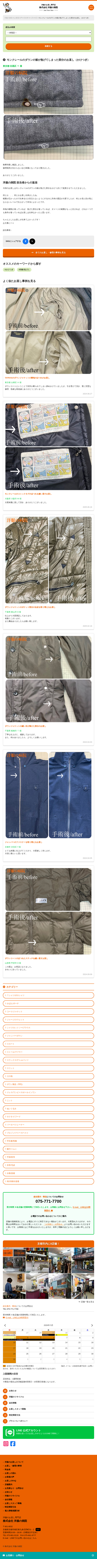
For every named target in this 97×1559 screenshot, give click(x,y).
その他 (10, 1076)
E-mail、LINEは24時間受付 (17, 1317)
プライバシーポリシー (18, 1421)
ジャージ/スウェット (15, 1020)
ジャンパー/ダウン (14, 1036)
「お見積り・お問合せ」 (54, 1224)
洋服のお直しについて (14, 1462)
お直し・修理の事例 (13, 1466)
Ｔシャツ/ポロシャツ (15, 995)
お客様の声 (18, 18)
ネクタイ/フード (14, 1116)
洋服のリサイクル (16, 1397)
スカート (10, 1044)
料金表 (7, 1469)
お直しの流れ (10, 1473)
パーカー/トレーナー (15, 1125)
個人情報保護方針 (12, 1511)
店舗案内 (8, 1484)
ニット (10, 1100)
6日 (36, 18)
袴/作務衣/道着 (13, 1181)
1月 (32, 18)
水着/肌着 (11, 1173)
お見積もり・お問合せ (14, 1488)
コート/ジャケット (14, 1011)
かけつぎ (9, 270)
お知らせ (12, 1391)
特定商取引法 (14, 1415)
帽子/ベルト (12, 1149)
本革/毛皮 (11, 1165)
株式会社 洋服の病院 (48, 7)
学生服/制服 (12, 1141)
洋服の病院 (8, 18)
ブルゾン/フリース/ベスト (18, 1133)
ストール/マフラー (14, 1052)
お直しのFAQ (10, 1481)
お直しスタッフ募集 (17, 1409)
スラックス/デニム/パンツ (18, 1060)
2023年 (26, 18)
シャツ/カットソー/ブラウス (18, 1028)
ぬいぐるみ (11, 1109)
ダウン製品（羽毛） (15, 1084)
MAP (38, 1529)
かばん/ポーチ (13, 1003)
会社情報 (12, 1403)
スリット (10, 1068)
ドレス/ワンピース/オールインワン (21, 1092)
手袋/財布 (11, 1157)
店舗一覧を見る (87, 1302)
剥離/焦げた (25, 270)
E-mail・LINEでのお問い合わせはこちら (20, 1538)
